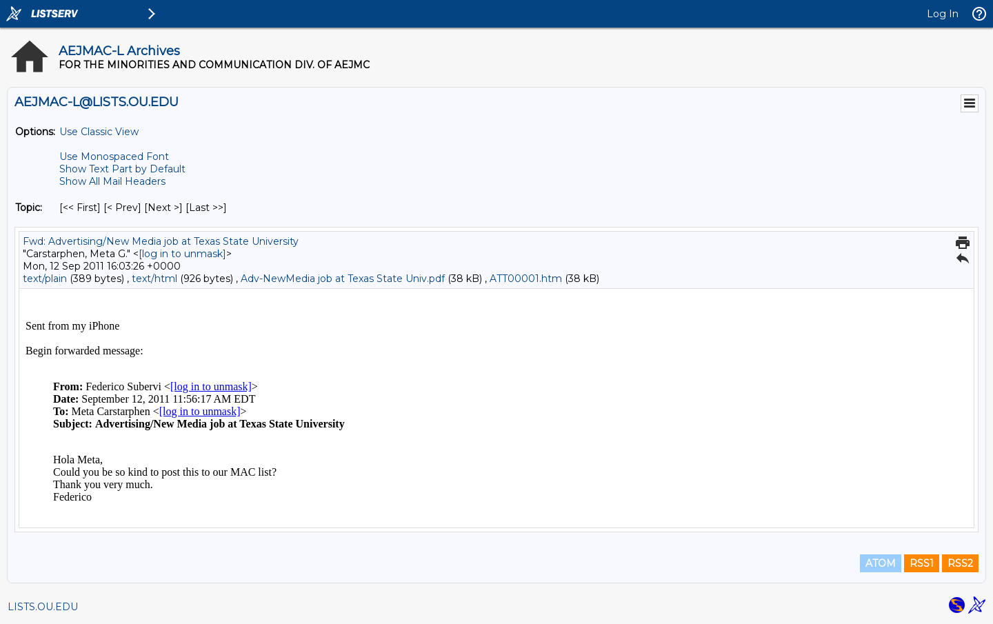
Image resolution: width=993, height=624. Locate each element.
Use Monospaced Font (114, 156)
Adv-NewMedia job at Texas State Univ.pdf (343, 278)
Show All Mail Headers (112, 181)
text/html (154, 278)
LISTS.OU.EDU (43, 607)
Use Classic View (99, 131)
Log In (943, 14)
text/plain (45, 278)
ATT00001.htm (526, 278)
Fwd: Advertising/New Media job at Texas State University (161, 241)
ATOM (880, 563)
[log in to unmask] (182, 254)
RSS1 (922, 563)
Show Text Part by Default (122, 169)
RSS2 (960, 563)
